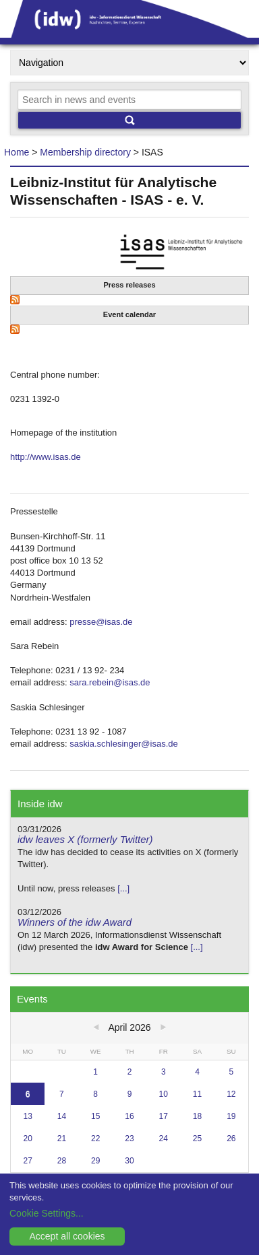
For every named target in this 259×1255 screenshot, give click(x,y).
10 (163, 1094)
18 (197, 1116)
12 (231, 1094)
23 (129, 1138)
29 (95, 1160)
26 (231, 1138)
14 (61, 1116)
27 (27, 1160)
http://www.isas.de (45, 457)
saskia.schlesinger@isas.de (123, 744)
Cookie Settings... (46, 1213)
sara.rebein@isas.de (109, 682)
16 (129, 1116)
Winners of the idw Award (75, 922)
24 (163, 1138)
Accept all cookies (67, 1236)
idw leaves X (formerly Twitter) (85, 839)
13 (27, 1116)
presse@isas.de (100, 622)
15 (95, 1116)
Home (16, 152)
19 (231, 1116)
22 (95, 1138)
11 (197, 1094)
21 (61, 1138)
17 (163, 1116)
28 (61, 1160)
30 (129, 1160)
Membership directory (85, 152)
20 (27, 1138)
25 (197, 1138)
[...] (123, 888)
